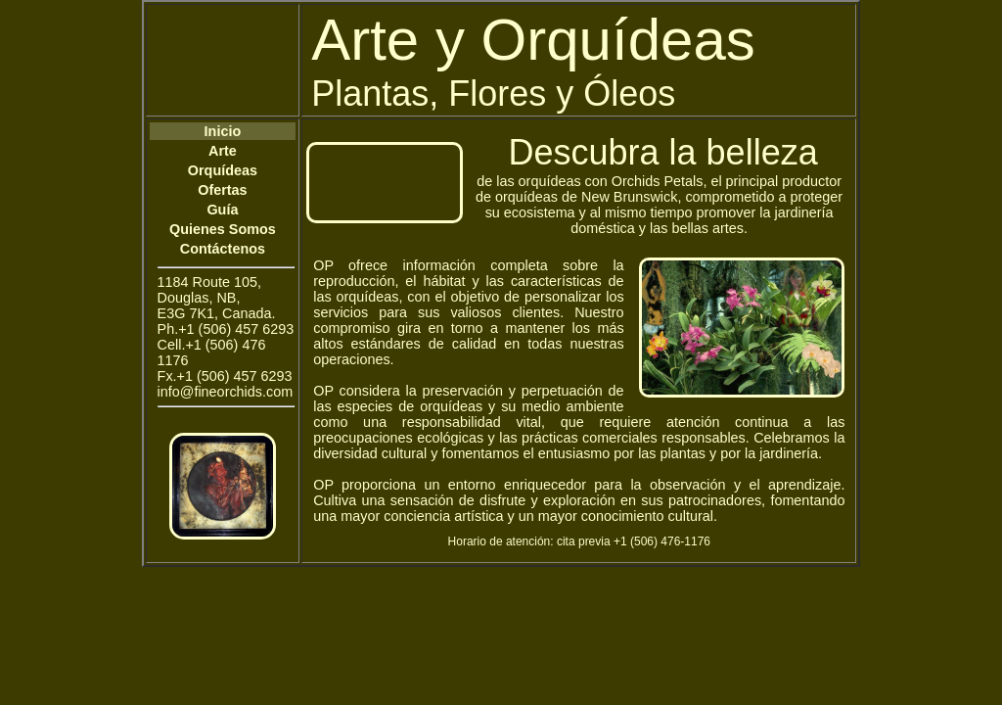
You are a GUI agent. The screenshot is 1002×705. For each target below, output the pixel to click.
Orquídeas (222, 170)
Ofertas (222, 190)
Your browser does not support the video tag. (384, 182)
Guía (222, 209)
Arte (222, 151)
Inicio (223, 131)
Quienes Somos (222, 229)
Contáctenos (222, 249)
